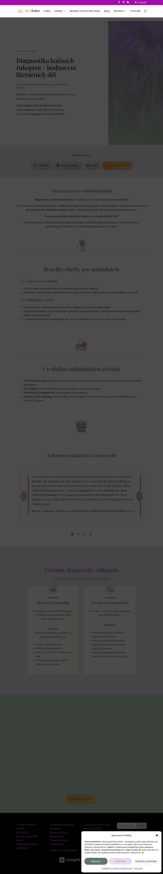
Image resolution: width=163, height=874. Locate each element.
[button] (156, 835)
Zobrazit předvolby (146, 861)
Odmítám (120, 861)
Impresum (138, 868)
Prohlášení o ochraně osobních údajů (117, 868)
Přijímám (96, 861)
